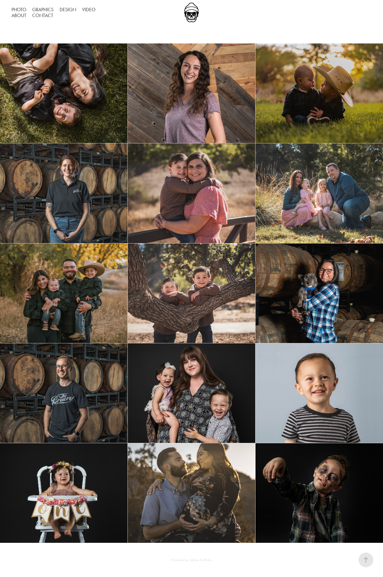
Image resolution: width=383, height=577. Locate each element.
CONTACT (42, 15)
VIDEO (89, 9)
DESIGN (68, 9)
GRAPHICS (42, 9)
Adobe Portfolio (200, 560)
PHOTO (18, 9)
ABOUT (18, 15)
